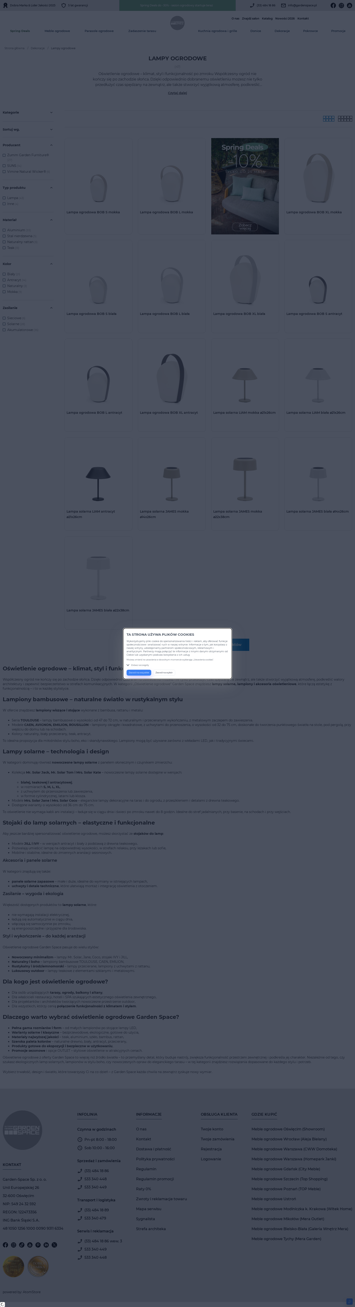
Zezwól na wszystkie (139, 672)
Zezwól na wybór (164, 672)
